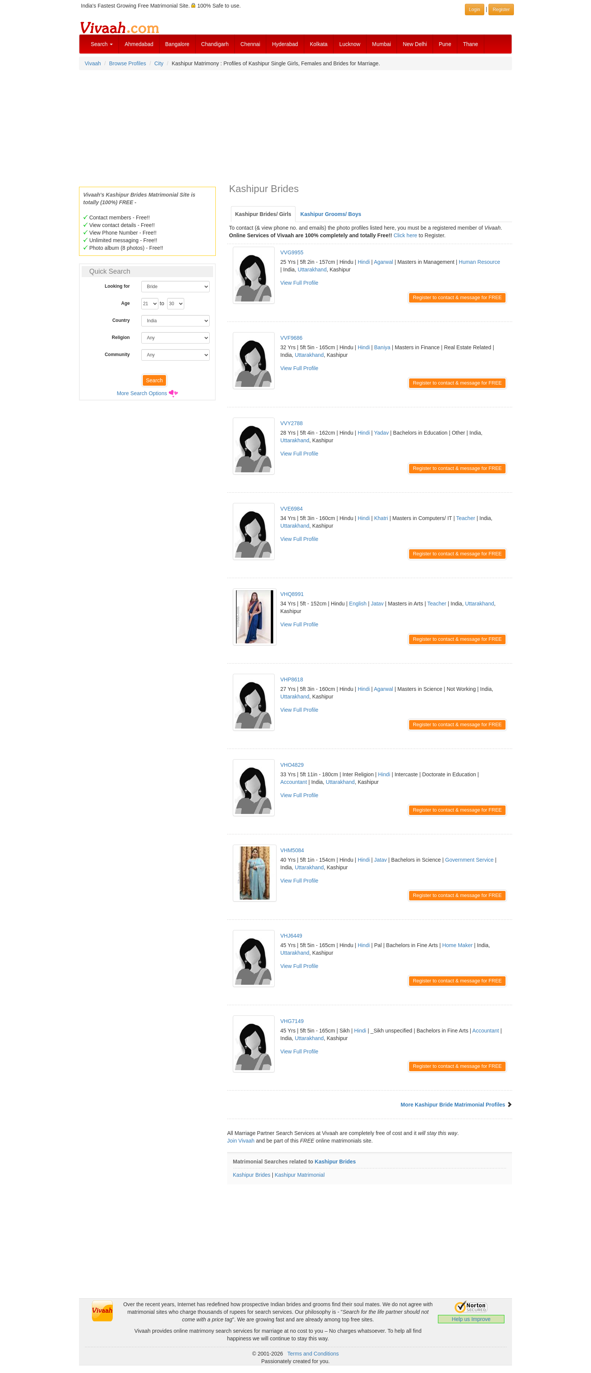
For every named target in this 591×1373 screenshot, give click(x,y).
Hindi (364, 262)
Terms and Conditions (313, 1354)
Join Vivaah (241, 1141)
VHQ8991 (291, 594)
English (358, 604)
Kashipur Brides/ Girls (263, 214)
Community (117, 354)
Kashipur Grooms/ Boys (330, 214)
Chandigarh (215, 44)
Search (102, 44)
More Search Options (142, 393)
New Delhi (415, 44)
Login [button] (474, 9)
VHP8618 (291, 679)
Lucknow (349, 44)
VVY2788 (291, 423)
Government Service (469, 860)
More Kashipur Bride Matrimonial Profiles (453, 1105)
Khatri (381, 518)
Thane (470, 44)
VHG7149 (291, 1021)
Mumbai (381, 44)
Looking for (117, 286)
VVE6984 (291, 509)
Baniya (382, 347)
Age (125, 303)
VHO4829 (291, 765)
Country (121, 320)
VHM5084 (292, 850)
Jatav (377, 604)
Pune (445, 44)
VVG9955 (291, 252)
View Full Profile (299, 283)
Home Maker (457, 945)
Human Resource (479, 262)
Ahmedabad (139, 44)
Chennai (250, 44)
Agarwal (383, 262)
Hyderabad (285, 44)
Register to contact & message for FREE (457, 297)
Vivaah (93, 63)
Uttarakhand (312, 269)
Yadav (381, 433)
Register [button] (501, 9)
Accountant (293, 782)
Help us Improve (471, 1319)
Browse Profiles (127, 63)
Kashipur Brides (335, 1162)
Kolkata (319, 44)
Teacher (465, 518)
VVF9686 (291, 338)
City (158, 63)
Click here (405, 235)
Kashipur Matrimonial (300, 1175)
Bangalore (177, 44)
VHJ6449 (291, 936)
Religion (121, 337)
